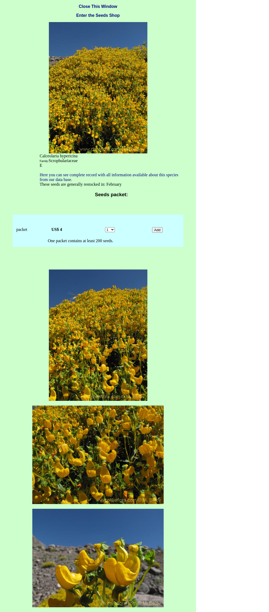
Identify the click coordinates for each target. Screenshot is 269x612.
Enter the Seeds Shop (98, 15)
